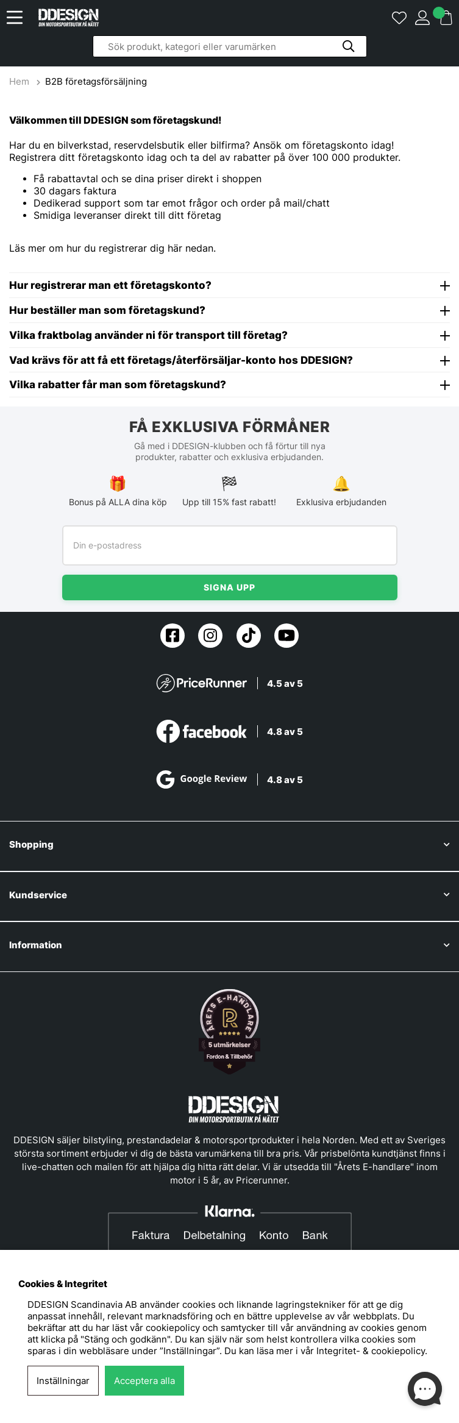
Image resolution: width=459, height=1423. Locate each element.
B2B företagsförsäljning (96, 81)
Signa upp (229, 587)
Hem (20, 81)
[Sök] (230, 46)
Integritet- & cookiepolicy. (371, 1351)
